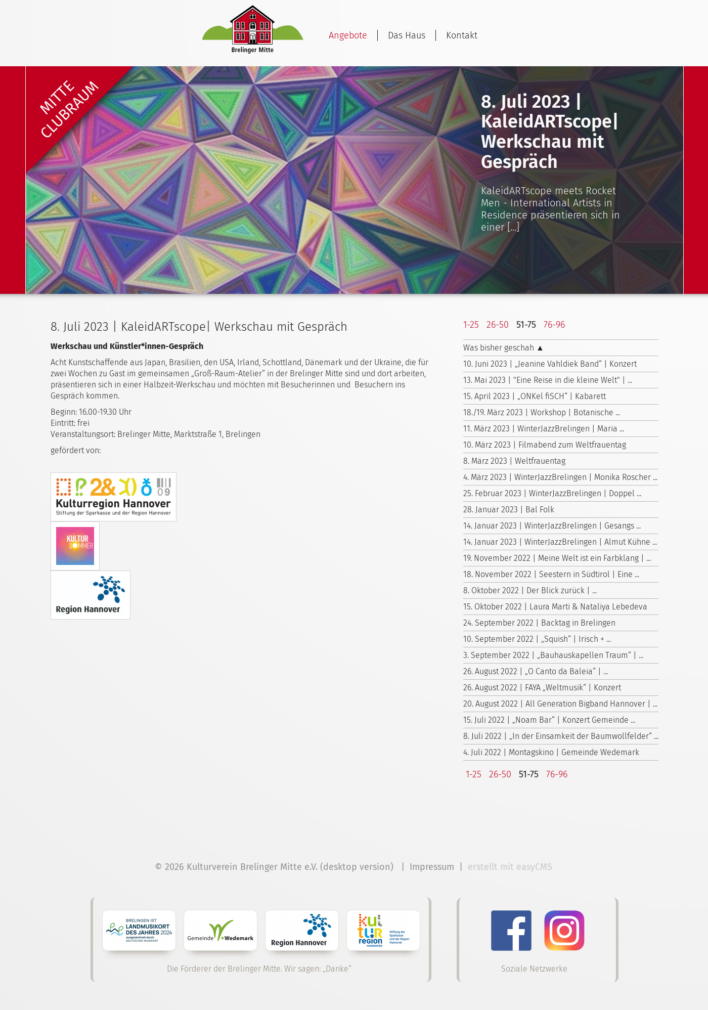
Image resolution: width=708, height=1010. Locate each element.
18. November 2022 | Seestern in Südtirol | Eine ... (551, 574)
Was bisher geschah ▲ (503, 348)
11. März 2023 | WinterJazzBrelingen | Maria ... (543, 428)
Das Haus (406, 35)
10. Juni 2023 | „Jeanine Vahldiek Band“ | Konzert (550, 364)
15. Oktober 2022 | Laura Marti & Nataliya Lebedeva (555, 606)
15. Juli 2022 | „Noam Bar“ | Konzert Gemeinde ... (549, 720)
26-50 (497, 324)
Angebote (348, 35)
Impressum (432, 866)
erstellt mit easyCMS (511, 866)
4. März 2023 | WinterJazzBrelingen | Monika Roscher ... (560, 477)
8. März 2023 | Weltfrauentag (514, 461)
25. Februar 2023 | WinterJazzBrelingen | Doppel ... (552, 493)
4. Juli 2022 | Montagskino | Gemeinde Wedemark (551, 752)
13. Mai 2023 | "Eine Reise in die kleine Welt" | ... (547, 380)
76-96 (554, 324)
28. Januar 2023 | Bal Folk (508, 509)
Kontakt (461, 35)
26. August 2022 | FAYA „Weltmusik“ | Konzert (542, 687)
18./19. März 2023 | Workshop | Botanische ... (541, 412)
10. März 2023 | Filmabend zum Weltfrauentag (544, 445)
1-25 (471, 324)
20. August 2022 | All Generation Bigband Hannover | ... (560, 704)
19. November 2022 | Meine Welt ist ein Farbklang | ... (557, 558)
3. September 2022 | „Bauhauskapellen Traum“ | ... (553, 655)
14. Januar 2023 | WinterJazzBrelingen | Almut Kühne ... (560, 542)
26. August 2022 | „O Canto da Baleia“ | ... (535, 671)
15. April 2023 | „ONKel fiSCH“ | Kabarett (534, 396)
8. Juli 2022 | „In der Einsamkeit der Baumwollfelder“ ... (560, 736)
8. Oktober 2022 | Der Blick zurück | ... (530, 590)
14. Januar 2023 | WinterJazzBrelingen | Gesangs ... (552, 526)
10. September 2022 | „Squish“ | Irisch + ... (537, 639)
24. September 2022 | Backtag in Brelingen (539, 623)
